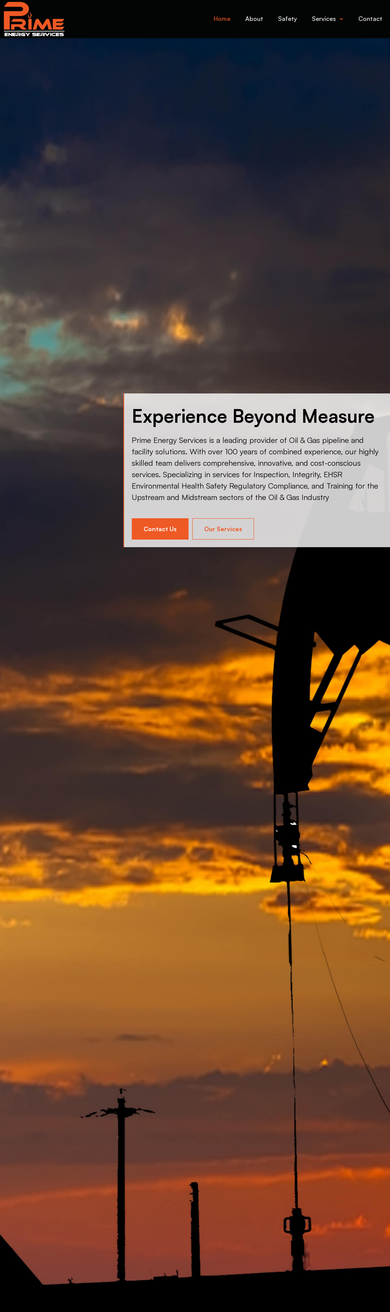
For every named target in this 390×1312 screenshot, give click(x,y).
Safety (287, 18)
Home (222, 18)
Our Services (223, 529)
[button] (327, 19)
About (254, 18)
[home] (32, 19)
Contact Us (160, 529)
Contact (370, 18)
